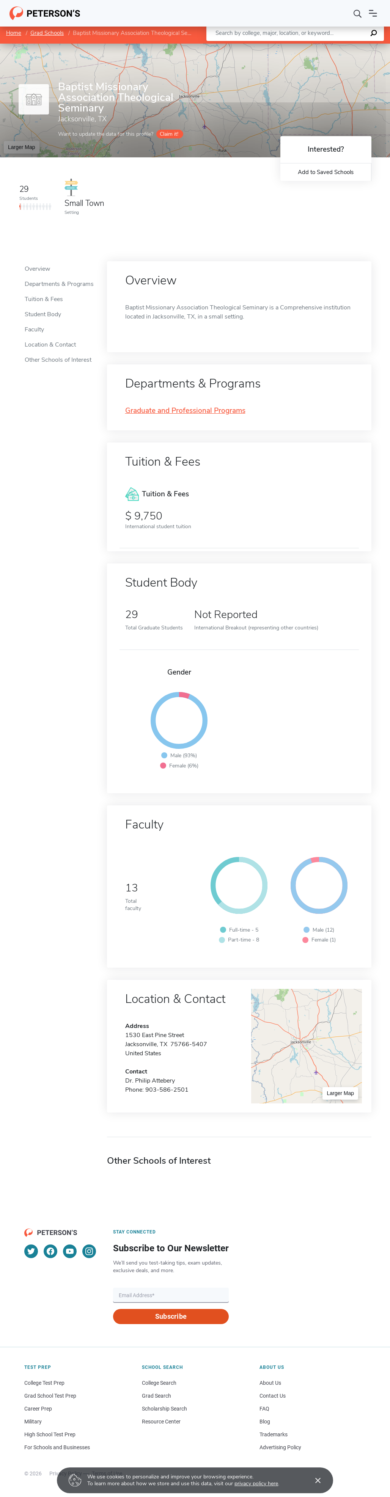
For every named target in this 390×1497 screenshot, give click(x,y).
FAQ (264, 1409)
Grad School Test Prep (50, 1396)
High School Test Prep (49, 1434)
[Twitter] (31, 1251)
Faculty (34, 329)
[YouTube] (70, 1251)
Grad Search (156, 1396)
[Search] (357, 13)
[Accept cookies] (312, 1480)
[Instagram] (89, 1251)
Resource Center (161, 1422)
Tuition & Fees (44, 299)
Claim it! (169, 134)
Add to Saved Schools (326, 172)
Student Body (43, 314)
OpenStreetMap (338, 47)
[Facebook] (50, 1251)
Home (13, 33)
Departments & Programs (59, 284)
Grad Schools (47, 33)
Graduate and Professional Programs (185, 410)
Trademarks (273, 1434)
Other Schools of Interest (58, 360)
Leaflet (298, 47)
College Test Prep (44, 1383)
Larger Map (21, 147)
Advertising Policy (280, 1447)
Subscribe (171, 1316)
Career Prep (38, 1409)
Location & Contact (50, 345)
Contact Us (272, 1396)
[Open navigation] (373, 13)
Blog (264, 1422)
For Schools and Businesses (57, 1447)
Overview (37, 269)
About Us (270, 1383)
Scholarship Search (164, 1409)
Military (33, 1422)
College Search (159, 1383)
